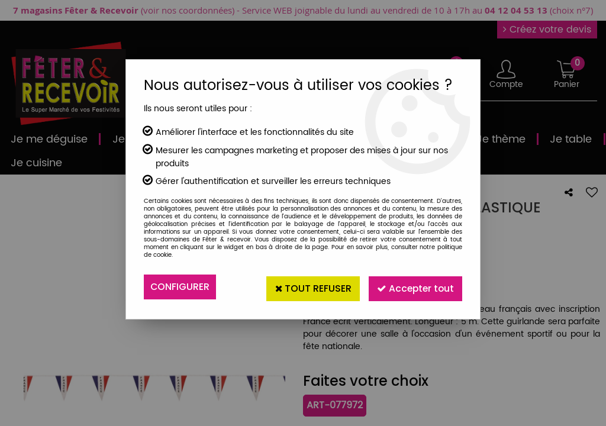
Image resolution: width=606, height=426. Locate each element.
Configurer (180, 286)
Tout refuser (307, 286)
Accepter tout (413, 286)
